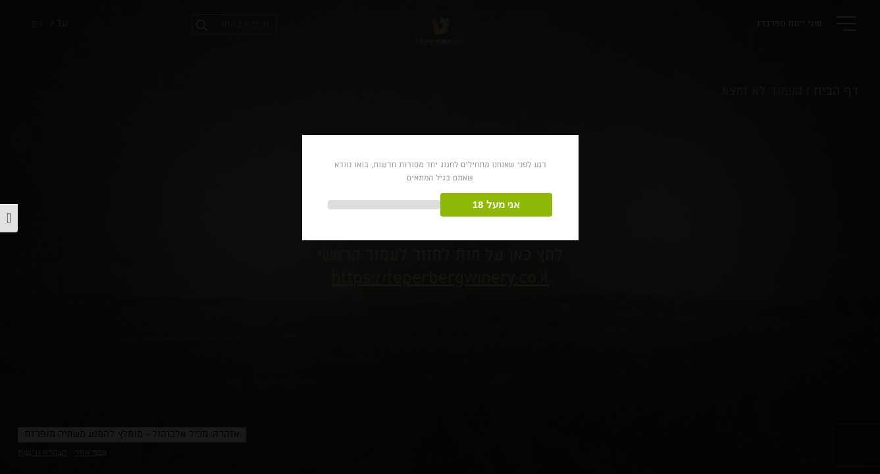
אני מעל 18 (496, 204)
